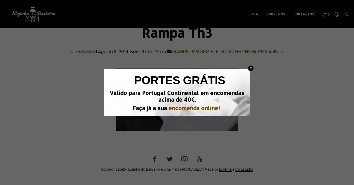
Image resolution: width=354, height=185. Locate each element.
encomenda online (193, 108)
